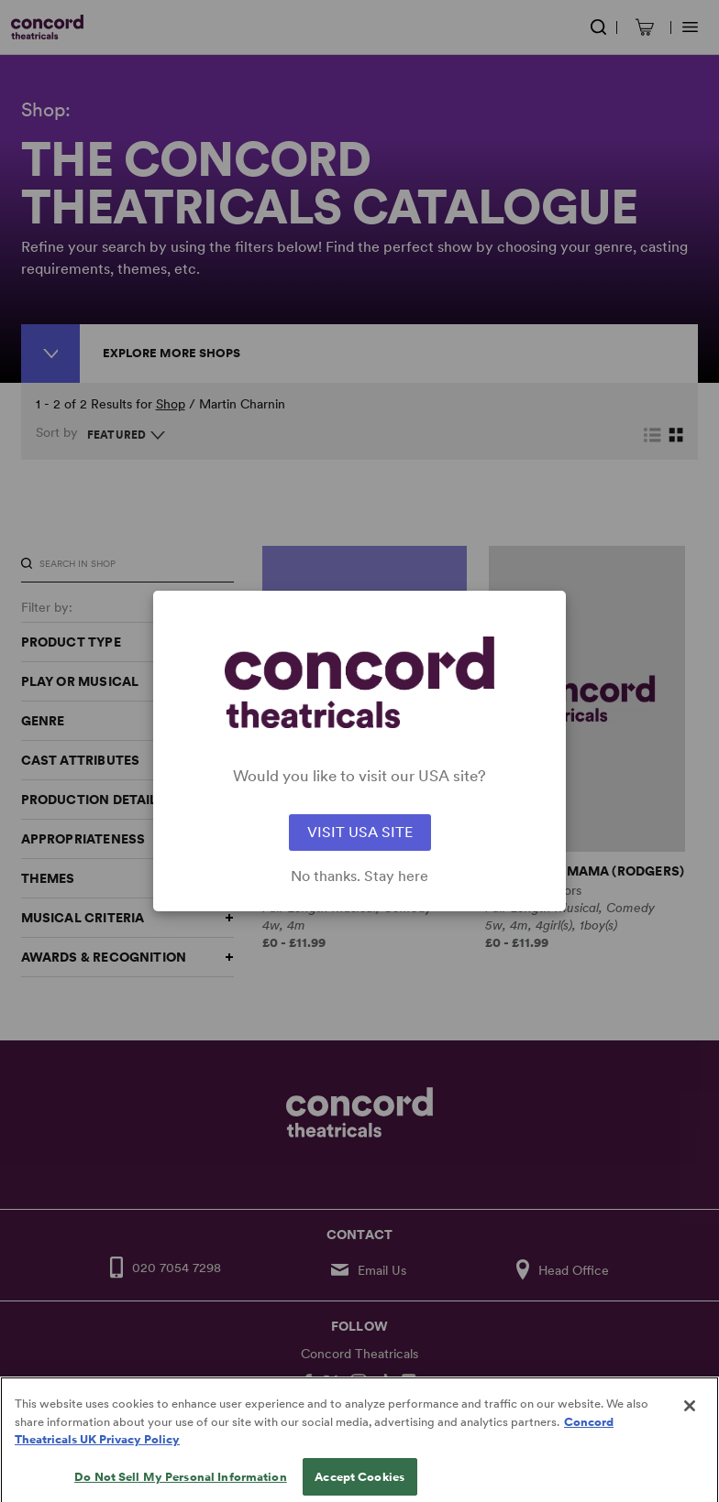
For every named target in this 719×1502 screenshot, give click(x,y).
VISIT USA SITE (360, 832)
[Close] (689, 1417)
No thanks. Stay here (359, 876)
